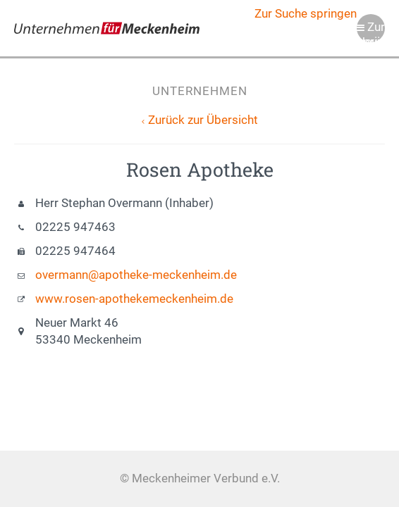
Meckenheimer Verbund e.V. (107, 28)
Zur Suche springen (305, 13)
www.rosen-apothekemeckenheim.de (134, 299)
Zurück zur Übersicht (203, 120)
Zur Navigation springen (371, 31)
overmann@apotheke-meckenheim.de (136, 275)
